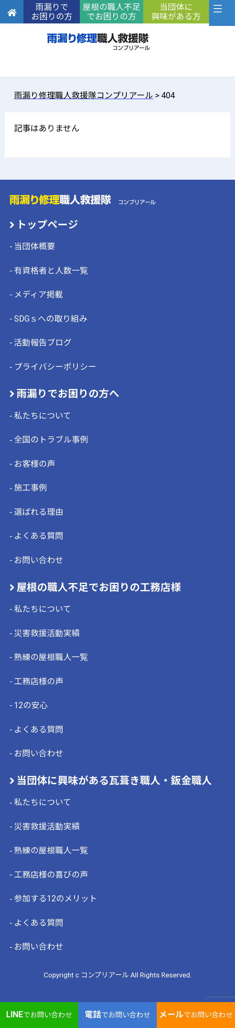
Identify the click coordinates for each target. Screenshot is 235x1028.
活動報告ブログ (43, 342)
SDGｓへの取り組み (50, 319)
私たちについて (42, 416)
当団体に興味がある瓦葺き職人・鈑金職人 (114, 781)
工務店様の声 (38, 681)
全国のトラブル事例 (51, 440)
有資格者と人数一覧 (51, 271)
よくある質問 (38, 536)
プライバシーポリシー (55, 367)
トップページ (47, 225)
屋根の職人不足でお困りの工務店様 (98, 587)
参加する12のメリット (55, 898)
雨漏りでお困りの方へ (67, 394)
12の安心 (31, 705)
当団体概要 (34, 246)
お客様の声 (34, 464)
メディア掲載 (38, 294)
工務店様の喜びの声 (51, 875)
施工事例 (30, 488)
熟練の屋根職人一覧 (51, 657)
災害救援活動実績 (47, 633)
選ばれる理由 (38, 512)
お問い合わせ (38, 560)
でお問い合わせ (39, 1014)
